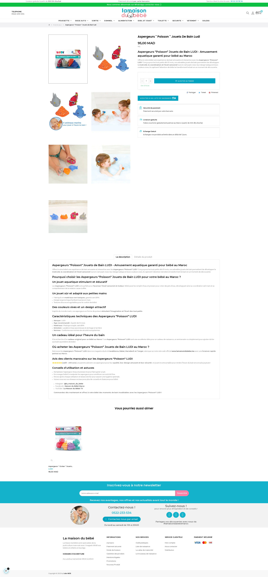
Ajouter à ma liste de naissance (158, 98)
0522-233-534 (18, 14)
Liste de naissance (143, 546)
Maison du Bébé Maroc (75, 386)
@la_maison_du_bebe (73, 384)
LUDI (50, 469)
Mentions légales (113, 557)
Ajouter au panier (184, 81)
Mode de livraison (113, 550)
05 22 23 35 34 (237, 1)
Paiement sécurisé (114, 546)
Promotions (111, 561)
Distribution (169, 550)
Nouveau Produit (113, 565)
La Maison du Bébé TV (73, 388)
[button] (122, 519)
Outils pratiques (142, 543)
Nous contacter (171, 546)
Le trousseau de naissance (146, 554)
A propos (110, 543)
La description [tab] (123, 257)
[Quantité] (146, 80)
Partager (192, 92)
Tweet (203, 92)
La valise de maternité (144, 550)
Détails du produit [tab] (143, 257)
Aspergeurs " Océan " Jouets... (60, 466)
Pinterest (214, 92)
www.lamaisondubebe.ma (183, 351)
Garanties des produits (115, 554)
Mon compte (170, 543)
